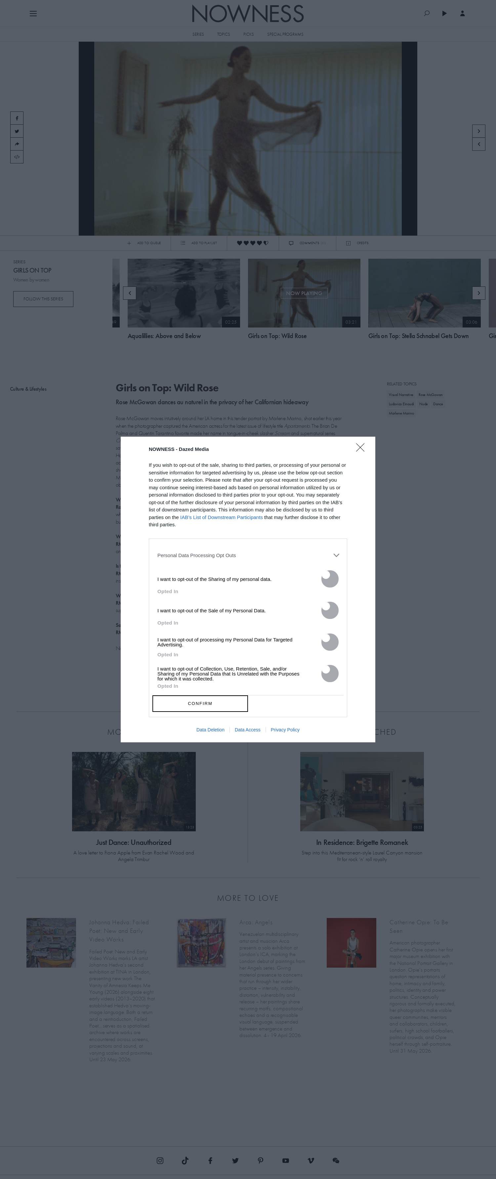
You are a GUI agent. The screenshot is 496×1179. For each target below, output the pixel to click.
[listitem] (248, 555)
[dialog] (248, 589)
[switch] (330, 579)
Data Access (248, 729)
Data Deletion (210, 729)
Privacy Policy (285, 729)
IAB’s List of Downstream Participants (221, 517)
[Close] (362, 451)
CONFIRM (200, 703)
